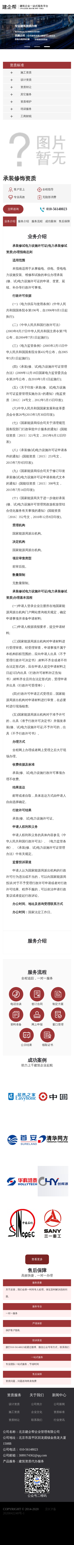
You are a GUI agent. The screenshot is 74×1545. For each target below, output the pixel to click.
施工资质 (21, 72)
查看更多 (37, 1259)
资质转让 (21, 87)
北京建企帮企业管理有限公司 (39, 1431)
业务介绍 (9, 221)
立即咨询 (13, 209)
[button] (27, 46)
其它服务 (21, 94)
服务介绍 (23, 221)
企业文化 (36, 1412)
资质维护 (21, 101)
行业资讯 (59, 1419)
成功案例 (50, 221)
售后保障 (64, 221)
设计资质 (21, 79)
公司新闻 (59, 1404)
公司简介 (36, 1404)
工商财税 (21, 116)
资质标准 (59, 1412)
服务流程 (37, 221)
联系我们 (36, 1419)
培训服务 (21, 108)
